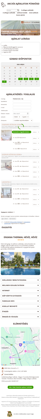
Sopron (27, 406)
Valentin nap (13, 403)
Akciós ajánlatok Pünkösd (23, 3)
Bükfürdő (14, 404)
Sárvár (19, 406)
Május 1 (20, 401)
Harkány (4, 406)
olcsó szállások (33, 13)
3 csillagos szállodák (27, 10)
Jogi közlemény (27, 397)
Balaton (3, 404)
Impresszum (21, 398)
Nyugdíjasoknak (20, 403)
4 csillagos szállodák (9, 13)
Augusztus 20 (5, 401)
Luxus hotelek (28, 403)
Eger (19, 404)
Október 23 (30, 401)
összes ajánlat (20, 15)
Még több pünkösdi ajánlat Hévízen (20, 387)
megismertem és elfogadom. (18, 223)
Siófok (23, 406)
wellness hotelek (22, 13)
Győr (27, 404)
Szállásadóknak (35, 397)
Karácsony (15, 401)
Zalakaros (37, 406)
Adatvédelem (21, 397)
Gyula (30, 404)
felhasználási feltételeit (16, 222)
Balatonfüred (9, 404)
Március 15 (25, 401)
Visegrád (32, 406)
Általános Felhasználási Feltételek (9, 397)
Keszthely (12, 406)
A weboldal (7, 222)
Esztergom (22, 404)
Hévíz (8, 406)
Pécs (17, 406)
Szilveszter (36, 401)
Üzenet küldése (8, 374)
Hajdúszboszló (36, 404)
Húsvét (10, 401)
